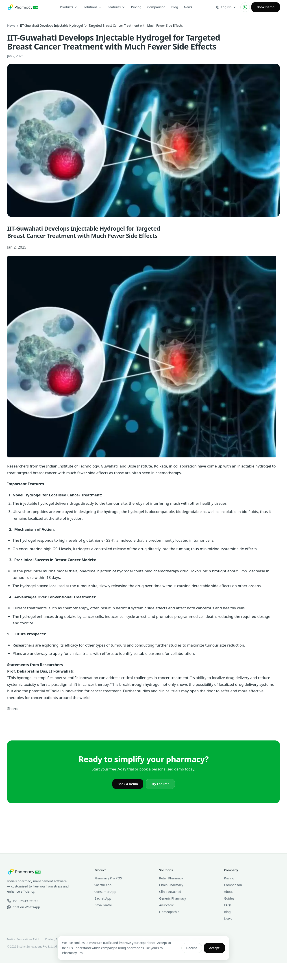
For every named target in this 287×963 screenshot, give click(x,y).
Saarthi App (102, 885)
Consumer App (105, 891)
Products (69, 7)
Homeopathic (169, 912)
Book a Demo (128, 784)
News (188, 7)
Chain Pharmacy (171, 885)
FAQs (227, 905)
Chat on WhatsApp (23, 907)
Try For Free (160, 784)
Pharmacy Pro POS (108, 878)
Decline (192, 948)
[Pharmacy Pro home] (23, 7)
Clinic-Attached (170, 891)
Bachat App (102, 898)
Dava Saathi (103, 905)
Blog (174, 7)
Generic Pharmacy (172, 898)
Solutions (92, 7)
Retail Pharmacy (171, 878)
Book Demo (265, 7)
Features (116, 7)
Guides (229, 898)
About (228, 891)
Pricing (136, 7)
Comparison (156, 7)
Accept (214, 948)
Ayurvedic (166, 905)
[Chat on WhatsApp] (245, 7)
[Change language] (226, 7)
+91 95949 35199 (22, 901)
